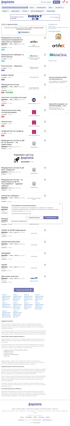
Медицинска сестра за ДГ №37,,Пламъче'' (12, 168)
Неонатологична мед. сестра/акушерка (11, 111)
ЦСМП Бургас (34, 233)
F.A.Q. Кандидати (22, 410)
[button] (35, 213)
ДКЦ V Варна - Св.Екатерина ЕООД (34, 198)
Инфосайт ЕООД (34, 281)
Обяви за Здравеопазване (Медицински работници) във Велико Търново (6, 314)
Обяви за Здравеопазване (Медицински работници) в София (6, 297)
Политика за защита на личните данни (38, 409)
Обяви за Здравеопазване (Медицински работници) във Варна (28, 297)
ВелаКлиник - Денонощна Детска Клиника (34, 58)
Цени (13, 409)
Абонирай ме (25, 32)
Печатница (41, 417)
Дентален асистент (10, 276)
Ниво (50, 7)
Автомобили (29, 417)
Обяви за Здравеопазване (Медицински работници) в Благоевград (39, 306)
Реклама (35, 412)
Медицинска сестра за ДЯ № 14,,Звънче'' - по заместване (12, 142)
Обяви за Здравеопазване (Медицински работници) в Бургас (39, 297)
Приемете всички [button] (51, 217)
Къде (31, 7)
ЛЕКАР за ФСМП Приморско (13, 230)
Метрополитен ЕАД (34, 224)
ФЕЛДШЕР (5, 253)
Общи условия (20, 409)
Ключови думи (41, 7)
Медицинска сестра (10, 84)
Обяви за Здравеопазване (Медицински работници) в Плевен (28, 306)
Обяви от (4, 11)
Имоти (22, 417)
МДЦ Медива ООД (34, 77)
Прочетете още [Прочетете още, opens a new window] (27, 211)
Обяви (35, 417)
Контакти (55, 409)
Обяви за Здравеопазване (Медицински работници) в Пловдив (17, 297)
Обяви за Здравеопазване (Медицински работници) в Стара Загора (17, 306)
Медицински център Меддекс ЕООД (34, 68)
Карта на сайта (48, 410)
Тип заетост (59, 7)
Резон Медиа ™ (37, 422)
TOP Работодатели (40, 410)
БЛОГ (17, 410)
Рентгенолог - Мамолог (11, 66)
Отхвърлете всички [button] (34, 217)
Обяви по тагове (64, 410)
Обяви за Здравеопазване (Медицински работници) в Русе (7, 305)
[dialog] (35, 213)
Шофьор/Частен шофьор (12, 131)
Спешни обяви (51, 11)
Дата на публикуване (37, 11)
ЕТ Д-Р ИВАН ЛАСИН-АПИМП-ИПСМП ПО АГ (34, 88)
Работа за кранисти (52, 28)
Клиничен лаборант (10, 195)
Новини (48, 417)
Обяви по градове (56, 410)
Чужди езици (15, 11)
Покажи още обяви (23, 290)
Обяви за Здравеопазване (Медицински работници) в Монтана (17, 314)
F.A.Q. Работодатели (31, 410)
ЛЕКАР (4, 264)
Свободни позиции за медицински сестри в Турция (58, 27)
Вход (56, 2)
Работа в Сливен (51, 26)
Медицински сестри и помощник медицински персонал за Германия (12, 39)
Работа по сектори (6, 410)
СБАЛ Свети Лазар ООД (34, 115)
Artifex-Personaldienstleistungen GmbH (34, 46)
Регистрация (46, 2)
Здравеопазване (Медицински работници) (14, 7)
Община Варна (34, 147)
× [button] (59, 203)
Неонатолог (6, 121)
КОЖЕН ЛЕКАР (7, 75)
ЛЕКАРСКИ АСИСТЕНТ (10, 241)
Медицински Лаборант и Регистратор (12, 55)
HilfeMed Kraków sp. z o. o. (34, 103)
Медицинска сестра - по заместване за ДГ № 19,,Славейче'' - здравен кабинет (12, 182)
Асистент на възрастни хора (13, 97)
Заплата (25, 11)
